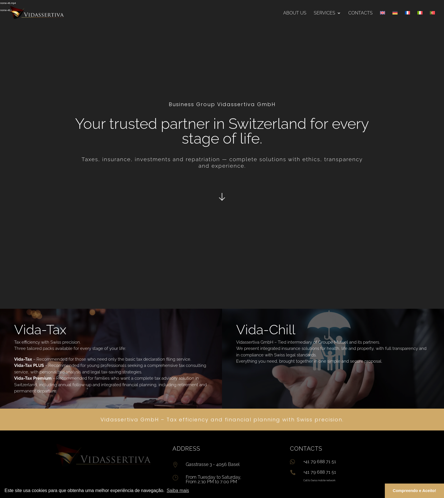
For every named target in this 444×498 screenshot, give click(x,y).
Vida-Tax (40, 329)
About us (294, 13)
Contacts (360, 13)
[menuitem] (382, 18)
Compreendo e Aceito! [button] (414, 490)
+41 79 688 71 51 (319, 472)
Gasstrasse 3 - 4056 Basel (213, 464)
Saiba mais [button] (177, 490)
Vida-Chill (265, 329)
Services (324, 13)
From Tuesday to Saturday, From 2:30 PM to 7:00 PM (213, 479)
